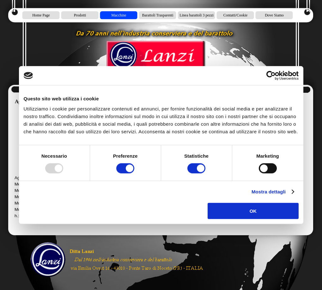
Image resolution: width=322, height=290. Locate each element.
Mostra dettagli (269, 191)
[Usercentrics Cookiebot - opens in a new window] (271, 75)
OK (253, 210)
